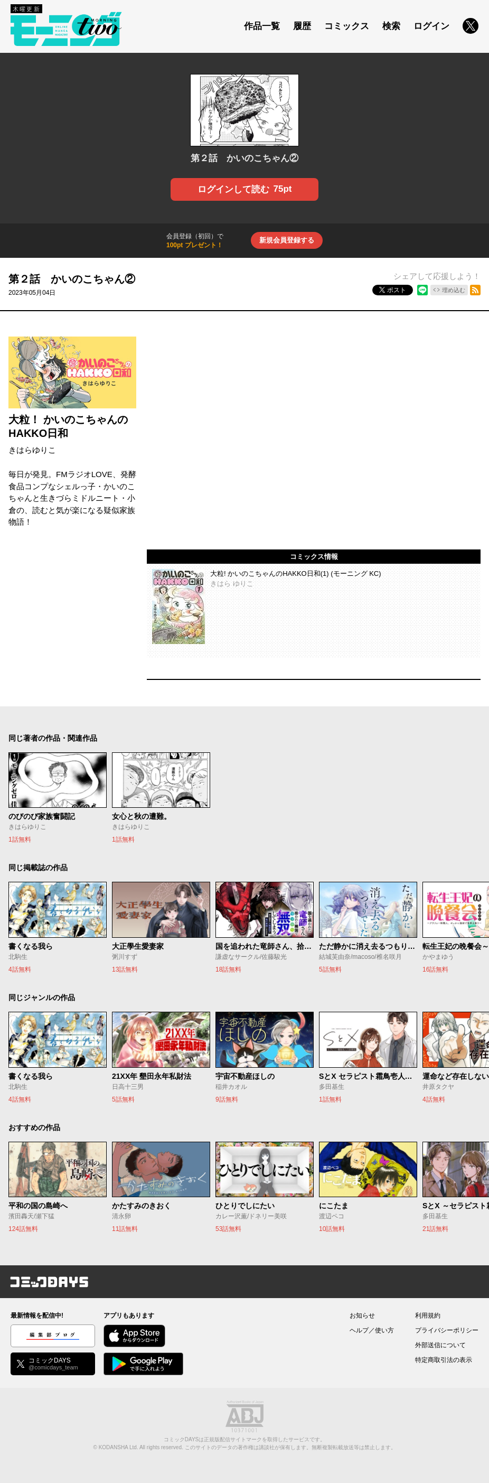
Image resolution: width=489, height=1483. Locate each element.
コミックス (346, 26)
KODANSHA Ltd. (118, 1447)
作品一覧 (262, 26)
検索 (391, 26)
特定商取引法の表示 (443, 1360)
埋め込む (453, 290)
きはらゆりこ (32, 449)
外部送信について (440, 1345)
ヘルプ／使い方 (372, 1330)
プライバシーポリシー (446, 1330)
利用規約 (427, 1315)
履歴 (302, 26)
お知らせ (362, 1315)
